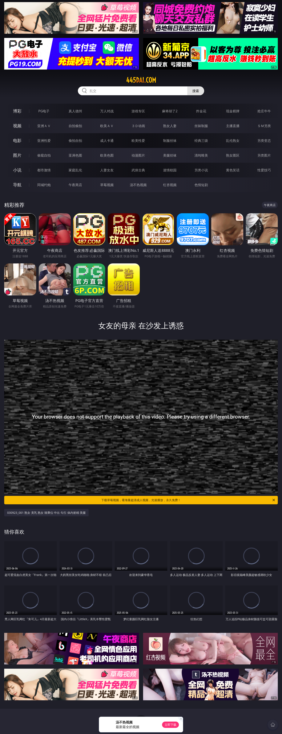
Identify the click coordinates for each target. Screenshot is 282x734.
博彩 (17, 111)
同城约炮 (44, 184)
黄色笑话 (232, 170)
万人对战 (107, 111)
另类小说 (201, 170)
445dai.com (141, 80)
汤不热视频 (138, 184)
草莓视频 (107, 184)
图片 (17, 155)
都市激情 (44, 170)
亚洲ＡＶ (44, 125)
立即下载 (170, 725)
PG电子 (43, 111)
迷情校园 (170, 170)
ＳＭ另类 (264, 125)
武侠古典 (138, 170)
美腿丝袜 (170, 155)
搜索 (195, 91)
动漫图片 (138, 155)
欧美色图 (107, 155)
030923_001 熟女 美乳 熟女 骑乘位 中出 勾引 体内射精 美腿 (46, 513)
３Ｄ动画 (138, 125)
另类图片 (264, 155)
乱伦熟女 (232, 140)
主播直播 (232, 125)
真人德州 (75, 111)
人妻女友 (107, 170)
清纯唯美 (201, 155)
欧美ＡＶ (107, 125)
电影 (17, 140)
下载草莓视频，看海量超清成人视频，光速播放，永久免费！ (188, 500)
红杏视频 (170, 184)
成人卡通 (107, 140)
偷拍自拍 (75, 140)
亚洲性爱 (44, 140)
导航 (17, 185)
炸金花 (201, 111)
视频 (17, 126)
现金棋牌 (232, 111)
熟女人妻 (170, 125)
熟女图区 (232, 155)
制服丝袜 (170, 140)
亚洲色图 (75, 155)
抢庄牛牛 (264, 111)
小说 (17, 170)
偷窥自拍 (44, 155)
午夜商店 (75, 184)
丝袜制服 (201, 125)
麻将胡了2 (169, 111)
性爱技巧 (264, 170)
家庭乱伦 (75, 170)
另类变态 (264, 140)
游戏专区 (138, 111)
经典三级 (201, 140)
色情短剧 (201, 184)
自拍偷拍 (75, 125)
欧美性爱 (138, 140)
